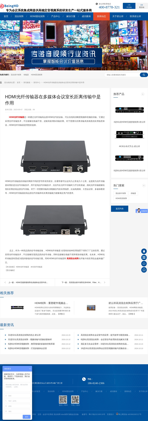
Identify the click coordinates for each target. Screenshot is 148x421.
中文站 (129, 6)
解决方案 (70, 16)
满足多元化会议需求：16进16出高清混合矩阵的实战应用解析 (105, 344)
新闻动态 (101, 16)
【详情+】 (61, 314)
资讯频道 (27, 82)
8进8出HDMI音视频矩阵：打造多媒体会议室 (27, 348)
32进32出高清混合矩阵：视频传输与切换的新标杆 (30, 339)
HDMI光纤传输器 (22, 267)
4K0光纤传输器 (36, 267)
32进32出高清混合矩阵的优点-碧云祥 (24, 335)
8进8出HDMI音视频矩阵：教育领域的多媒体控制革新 (31, 344)
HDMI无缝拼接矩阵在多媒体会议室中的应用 (32, 282)
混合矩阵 (19, 16)
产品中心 (55, 16)
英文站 (141, 6)
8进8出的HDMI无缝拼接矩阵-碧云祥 (129, 171)
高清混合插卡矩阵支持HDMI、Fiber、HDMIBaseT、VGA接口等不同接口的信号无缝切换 (85, 282)
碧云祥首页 (36, 391)
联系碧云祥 (135, 16)
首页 (6, 16)
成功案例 (86, 16)
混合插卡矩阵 (16, 75)
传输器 (26, 75)
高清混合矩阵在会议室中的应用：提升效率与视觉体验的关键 (105, 335)
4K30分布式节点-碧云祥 (129, 146)
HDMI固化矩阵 (37, 16)
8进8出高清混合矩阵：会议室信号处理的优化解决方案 (104, 339)
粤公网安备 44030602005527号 (128, 414)
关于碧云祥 (117, 16)
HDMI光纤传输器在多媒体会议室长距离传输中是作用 (64, 82)
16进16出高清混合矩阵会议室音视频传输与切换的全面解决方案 (105, 348)
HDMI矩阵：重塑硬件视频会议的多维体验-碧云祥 (52, 303)
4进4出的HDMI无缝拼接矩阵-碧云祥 (129, 122)
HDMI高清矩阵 (36, 75)
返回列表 (120, 209)
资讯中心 (37, 82)
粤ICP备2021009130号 (97, 414)
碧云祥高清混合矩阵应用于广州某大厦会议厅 (126, 303)
